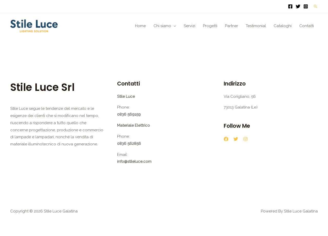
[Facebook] (290, 6)
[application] (173, 26)
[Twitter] (298, 6)
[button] (315, 6)
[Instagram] (305, 6)
